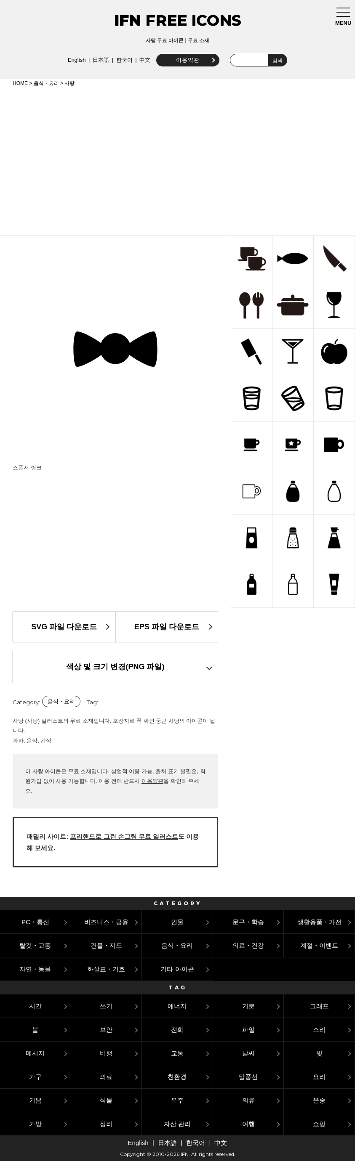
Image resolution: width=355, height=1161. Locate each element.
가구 (35, 1076)
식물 (106, 1100)
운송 (319, 1100)
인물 (177, 921)
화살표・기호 (106, 969)
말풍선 (248, 1076)
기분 (248, 1006)
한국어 (122, 60)
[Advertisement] (177, 159)
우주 (177, 1100)
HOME (20, 83)
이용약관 (186, 60)
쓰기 (106, 1006)
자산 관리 (177, 1123)
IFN (127, 20)
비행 (106, 1053)
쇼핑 (319, 1123)
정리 (106, 1123)
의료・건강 (248, 945)
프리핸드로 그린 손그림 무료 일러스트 (124, 836)
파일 (248, 1029)
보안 (106, 1029)
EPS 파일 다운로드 (166, 627)
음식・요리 (46, 83)
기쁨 (35, 1100)
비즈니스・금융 (106, 921)
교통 (177, 1053)
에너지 (177, 1006)
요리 (319, 1076)
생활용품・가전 (319, 921)
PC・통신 (35, 921)
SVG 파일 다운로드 (64, 627)
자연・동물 (35, 969)
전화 (177, 1029)
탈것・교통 (35, 945)
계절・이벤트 (319, 945)
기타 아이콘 (177, 969)
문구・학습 (248, 921)
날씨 (248, 1053)
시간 (35, 1006)
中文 (143, 60)
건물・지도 (106, 945)
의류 (248, 1100)
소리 (319, 1029)
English (75, 60)
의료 (106, 1076)
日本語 (99, 60)
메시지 (35, 1053)
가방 (35, 1123)
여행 (248, 1123)
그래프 (319, 1006)
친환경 (177, 1076)
